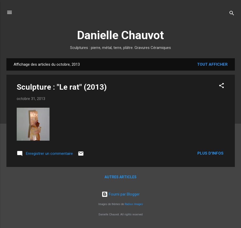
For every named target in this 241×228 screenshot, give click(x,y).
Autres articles (120, 177)
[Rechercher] (232, 14)
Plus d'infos (211, 153)
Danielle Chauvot (120, 35)
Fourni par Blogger (121, 194)
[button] (221, 86)
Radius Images (134, 204)
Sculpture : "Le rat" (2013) (62, 86)
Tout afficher (212, 64)
